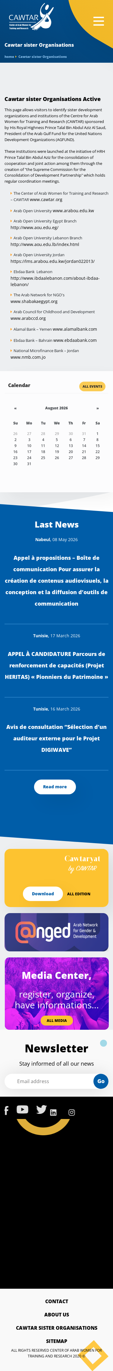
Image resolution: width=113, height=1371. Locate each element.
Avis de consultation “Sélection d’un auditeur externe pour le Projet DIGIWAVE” (56, 738)
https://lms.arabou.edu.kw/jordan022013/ (53, 261)
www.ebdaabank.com (75, 340)
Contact (56, 1301)
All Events (92, 386)
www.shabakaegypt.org (34, 301)
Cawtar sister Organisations (56, 1328)
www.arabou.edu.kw (73, 210)
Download (43, 894)
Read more (55, 787)
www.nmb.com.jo (28, 357)
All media (57, 1020)
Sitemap (56, 1341)
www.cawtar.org (46, 199)
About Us (56, 1314)
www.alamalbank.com (75, 329)
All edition (78, 894)
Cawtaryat (82, 865)
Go (101, 1081)
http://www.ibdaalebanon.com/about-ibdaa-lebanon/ (55, 281)
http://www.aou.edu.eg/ (34, 227)
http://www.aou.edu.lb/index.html (45, 244)
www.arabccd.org (28, 318)
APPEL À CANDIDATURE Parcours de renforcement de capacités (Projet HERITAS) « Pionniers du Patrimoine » (56, 665)
